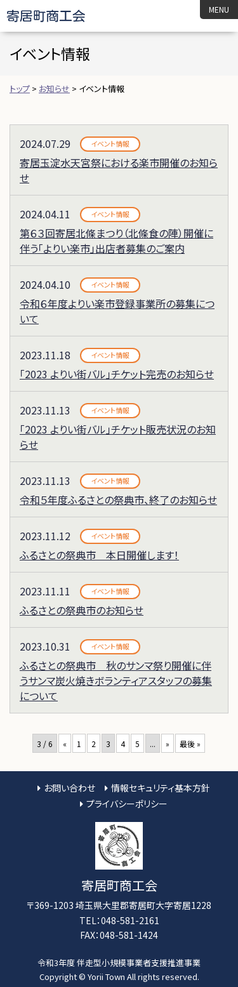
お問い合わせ (69, 787)
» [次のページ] (167, 743)
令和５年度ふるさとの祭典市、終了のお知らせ (118, 499)
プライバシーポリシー (127, 803)
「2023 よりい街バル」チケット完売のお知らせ (117, 373)
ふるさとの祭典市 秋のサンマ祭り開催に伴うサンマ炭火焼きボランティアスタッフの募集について (116, 680)
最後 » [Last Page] (190, 743)
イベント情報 (110, 143)
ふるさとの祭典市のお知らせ (81, 610)
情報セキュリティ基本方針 (160, 787)
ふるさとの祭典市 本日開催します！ (99, 554)
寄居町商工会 (56, 15)
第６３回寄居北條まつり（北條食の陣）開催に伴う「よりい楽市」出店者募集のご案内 (116, 240)
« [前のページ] (65, 743)
